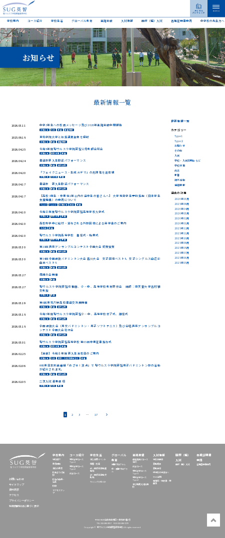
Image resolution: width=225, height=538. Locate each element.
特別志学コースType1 (77, 460)
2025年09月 (182, 203)
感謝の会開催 (49, 275)
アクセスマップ (58, 491)
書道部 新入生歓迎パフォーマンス (65, 184)
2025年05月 (182, 262)
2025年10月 (182, 238)
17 (96, 414)
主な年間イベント (98, 459)
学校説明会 (158, 459)
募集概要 (157, 463)
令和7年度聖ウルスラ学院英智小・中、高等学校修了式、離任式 (84, 314)
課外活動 (62, 165)
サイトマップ (16, 485)
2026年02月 (182, 218)
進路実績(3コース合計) (140, 460)
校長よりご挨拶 (58, 473)
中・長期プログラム (120, 470)
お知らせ (44, 130)
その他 (54, 177)
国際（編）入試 (152, 20)
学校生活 (57, 20)
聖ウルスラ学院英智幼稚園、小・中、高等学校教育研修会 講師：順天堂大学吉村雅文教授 (100, 289)
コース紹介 (35, 20)
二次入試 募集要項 (52, 381)
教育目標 (56, 463)
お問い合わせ (16, 479)
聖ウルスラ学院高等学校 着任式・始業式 (69, 235)
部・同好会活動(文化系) (98, 476)
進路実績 (106, 20)
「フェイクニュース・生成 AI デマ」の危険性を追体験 (77, 173)
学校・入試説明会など (68, 358)
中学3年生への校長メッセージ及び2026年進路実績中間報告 (81, 125)
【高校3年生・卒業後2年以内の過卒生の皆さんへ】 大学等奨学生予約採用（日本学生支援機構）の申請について (100, 198)
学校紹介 (56, 459)
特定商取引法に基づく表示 (24, 506)
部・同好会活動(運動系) (98, 469)
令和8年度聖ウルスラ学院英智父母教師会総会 (72, 149)
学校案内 (13, 20)
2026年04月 (182, 208)
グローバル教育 (82, 20)
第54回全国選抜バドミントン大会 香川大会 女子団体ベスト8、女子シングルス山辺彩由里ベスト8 (100, 261)
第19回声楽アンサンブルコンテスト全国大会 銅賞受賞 (77, 247)
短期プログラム (119, 464)
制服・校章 (95, 463)
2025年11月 (182, 233)
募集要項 (157, 468)
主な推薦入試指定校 (140, 485)
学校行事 (55, 153)
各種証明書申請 (181, 20)
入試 (53, 130)
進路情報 (68, 130)
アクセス (14, 495)
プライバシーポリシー (21, 501)
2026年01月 (182, 223)
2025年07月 (182, 252)
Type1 (43, 204)
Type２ (52, 204)
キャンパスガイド (98, 481)
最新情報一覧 (180, 121)
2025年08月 (182, 247)
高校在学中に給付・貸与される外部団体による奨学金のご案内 (83, 223)
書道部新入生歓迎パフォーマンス (63, 161)
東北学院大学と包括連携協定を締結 (65, 137)
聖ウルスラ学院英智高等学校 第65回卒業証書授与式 (76, 342)
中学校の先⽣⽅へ (212, 20)
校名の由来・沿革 (58, 480)
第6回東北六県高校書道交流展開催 (64, 303)
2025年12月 (182, 228)
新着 (60, 130)
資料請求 (14, 490)
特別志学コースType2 (77, 467)
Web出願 (157, 476)
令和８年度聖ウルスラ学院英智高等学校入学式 (72, 212)
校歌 (54, 485)
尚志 (72, 204)
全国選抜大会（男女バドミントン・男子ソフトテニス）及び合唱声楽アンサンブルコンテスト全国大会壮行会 (100, 328)
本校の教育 (57, 468)
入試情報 (127, 20)
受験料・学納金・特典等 (162, 482)
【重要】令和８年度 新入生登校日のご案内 (70, 354)
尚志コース (75, 473)
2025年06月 (182, 257)
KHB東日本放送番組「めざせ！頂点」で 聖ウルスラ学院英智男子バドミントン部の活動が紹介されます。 (100, 367)
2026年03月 (182, 198)
